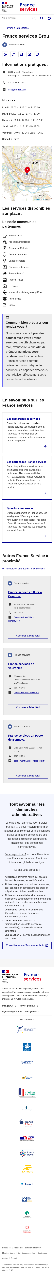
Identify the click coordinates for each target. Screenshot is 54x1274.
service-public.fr (28, 1006)
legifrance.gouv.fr (11, 1011)
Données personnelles (26, 1253)
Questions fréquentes (20, 508)
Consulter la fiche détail (28, 635)
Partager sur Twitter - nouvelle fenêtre (13, 54)
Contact (14, 1258)
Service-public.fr (14, 854)
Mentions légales (8, 1253)
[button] (27, 170)
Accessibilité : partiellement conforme (28, 1248)
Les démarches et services (23, 418)
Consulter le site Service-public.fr (25, 945)
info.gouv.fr (8, 1006)
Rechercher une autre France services (25, 568)
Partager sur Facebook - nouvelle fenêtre (5, 54)
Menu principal (50, 4)
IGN (44, 200)
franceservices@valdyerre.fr (26, 692)
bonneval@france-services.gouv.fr (29, 761)
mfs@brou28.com (17, 89)
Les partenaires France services (26, 461)
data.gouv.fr (31, 1011)
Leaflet (37, 200)
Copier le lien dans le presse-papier (37, 54)
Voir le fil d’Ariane (9, 18)
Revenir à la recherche (17, 28)
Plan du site (6, 1248)
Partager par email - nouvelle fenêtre (29, 54)
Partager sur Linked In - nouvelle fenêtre (21, 54)
